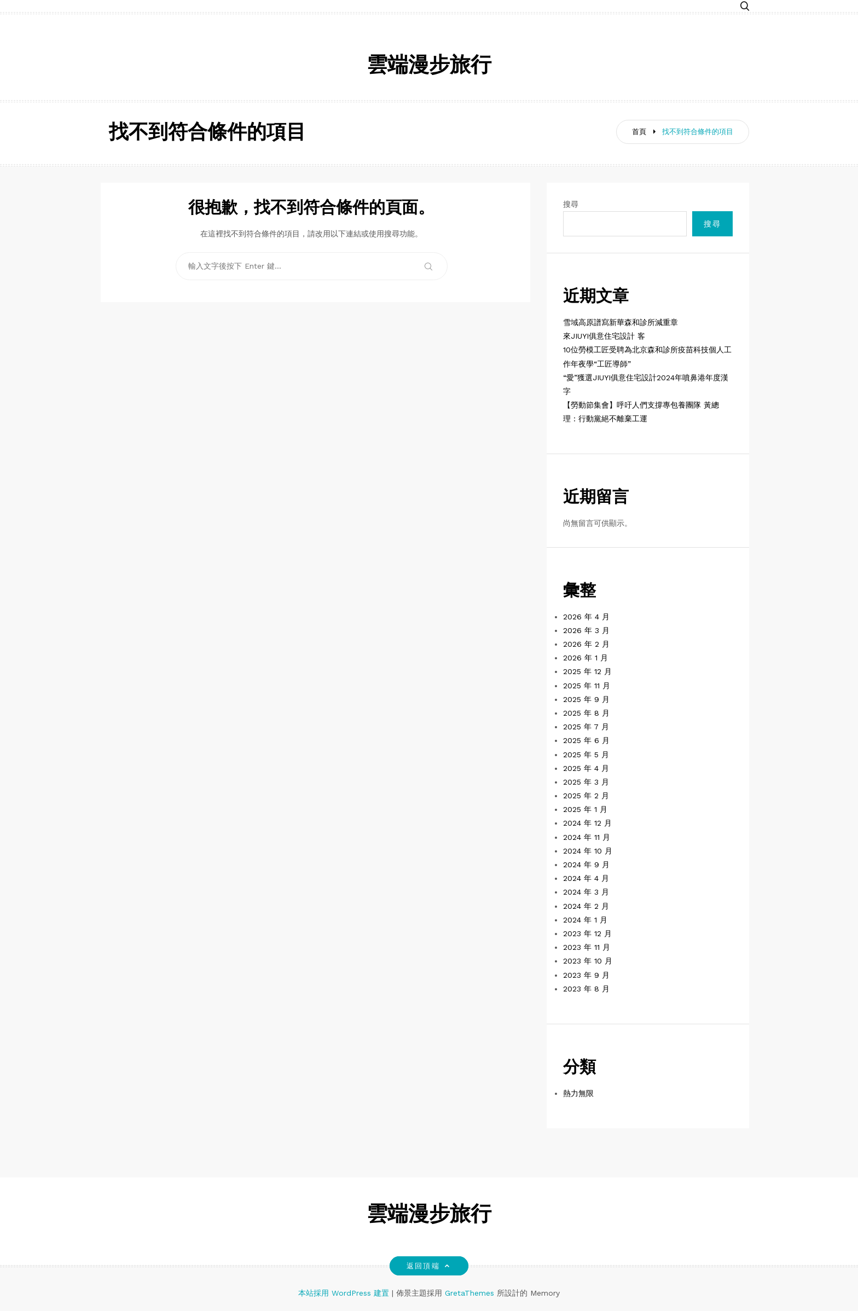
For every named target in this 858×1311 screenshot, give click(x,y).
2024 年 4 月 (586, 878)
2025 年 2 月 (586, 795)
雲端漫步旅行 (429, 66)
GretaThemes (469, 1293)
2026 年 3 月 (586, 630)
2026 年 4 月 (586, 616)
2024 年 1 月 (585, 919)
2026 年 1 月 (585, 657)
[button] (744, 7)
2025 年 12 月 (587, 671)
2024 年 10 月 (587, 850)
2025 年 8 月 (586, 713)
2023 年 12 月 (587, 933)
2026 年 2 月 (586, 644)
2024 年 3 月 (586, 891)
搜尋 (570, 204)
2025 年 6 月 (586, 740)
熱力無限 (578, 1093)
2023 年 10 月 (587, 960)
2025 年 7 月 (586, 726)
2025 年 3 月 (586, 782)
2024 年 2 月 (586, 906)
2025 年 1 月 (585, 809)
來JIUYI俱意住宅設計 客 (604, 336)
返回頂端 (429, 1266)
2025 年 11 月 (586, 685)
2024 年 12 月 (587, 823)
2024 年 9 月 (586, 864)
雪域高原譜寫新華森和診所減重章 (620, 322)
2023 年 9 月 (586, 975)
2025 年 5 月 (586, 754)
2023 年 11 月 (586, 947)
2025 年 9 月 (586, 699)
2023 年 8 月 (586, 988)
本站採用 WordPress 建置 (345, 1293)
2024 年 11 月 (586, 837)
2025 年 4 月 (586, 768)
